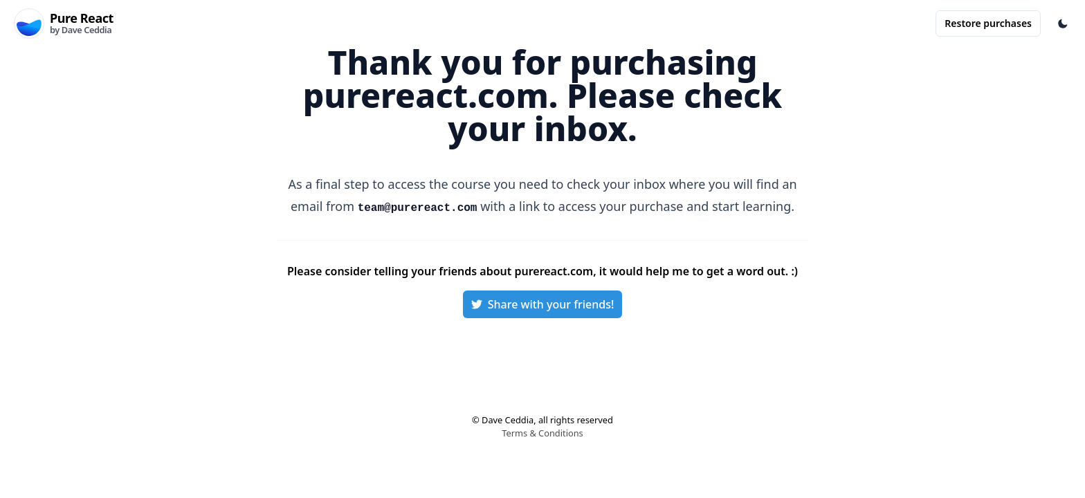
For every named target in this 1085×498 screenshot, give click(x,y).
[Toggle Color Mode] (1063, 23)
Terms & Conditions (542, 433)
